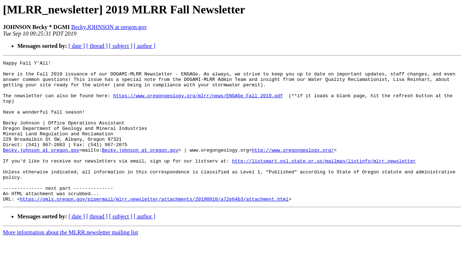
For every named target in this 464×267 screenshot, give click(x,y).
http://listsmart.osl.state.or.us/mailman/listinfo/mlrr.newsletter (324, 181)
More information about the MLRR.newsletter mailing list (70, 261)
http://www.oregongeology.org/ (293, 168)
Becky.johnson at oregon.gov (41, 168)
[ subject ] (120, 46)
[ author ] (145, 46)
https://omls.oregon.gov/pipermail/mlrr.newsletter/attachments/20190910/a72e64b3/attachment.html (154, 227)
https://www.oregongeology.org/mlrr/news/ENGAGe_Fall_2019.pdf (198, 103)
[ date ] (77, 46)
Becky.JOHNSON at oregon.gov (109, 27)
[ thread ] (97, 46)
